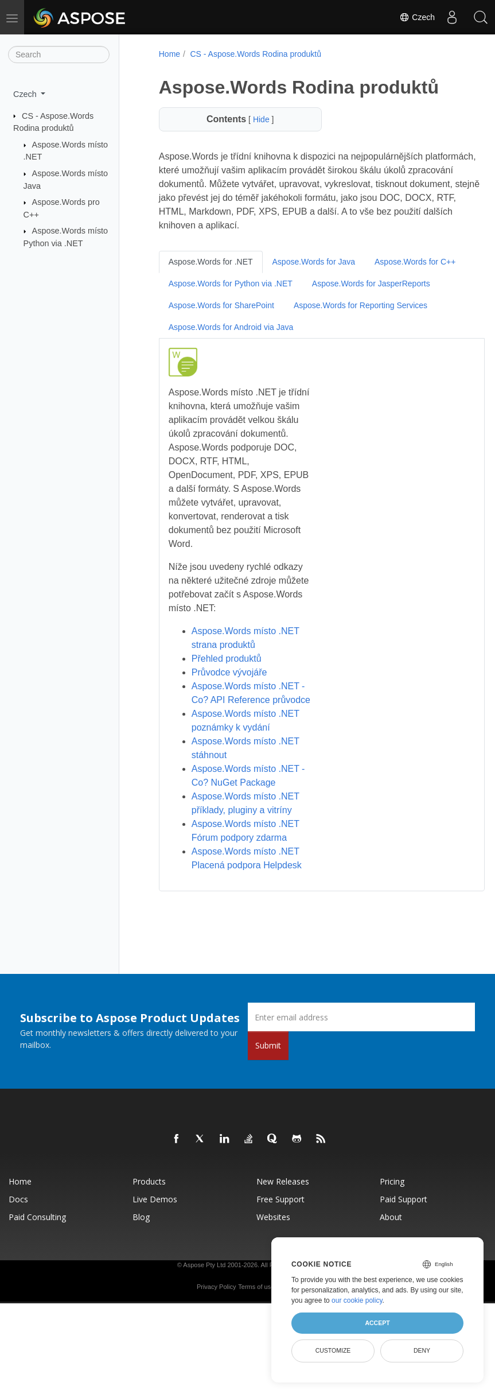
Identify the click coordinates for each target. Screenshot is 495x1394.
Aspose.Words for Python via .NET (330, 283)
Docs (18, 1226)
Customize (333, 1350)
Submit (268, 1072)
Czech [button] (26, 94)
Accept (377, 1322)
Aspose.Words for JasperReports (226, 305)
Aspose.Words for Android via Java (383, 327)
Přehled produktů (225, 658)
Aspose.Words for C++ (207, 283)
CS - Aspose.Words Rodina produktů (254, 54)
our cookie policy (357, 1300)
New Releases (282, 1208)
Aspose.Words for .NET (209, 261)
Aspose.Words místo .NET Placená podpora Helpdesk (244, 879)
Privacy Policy (216, 1314)
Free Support (280, 1226)
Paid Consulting (37, 1244)
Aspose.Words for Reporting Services (234, 327)
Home (167, 54)
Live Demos (154, 1226)
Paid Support (403, 1226)
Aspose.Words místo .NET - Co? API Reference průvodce (244, 700)
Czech (417, 17)
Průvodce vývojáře (228, 672)
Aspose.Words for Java (312, 261)
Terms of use (256, 1314)
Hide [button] (254, 119)
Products (149, 1208)
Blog (141, 1244)
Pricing (392, 1208)
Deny (422, 1350)
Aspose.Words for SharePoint (357, 305)
